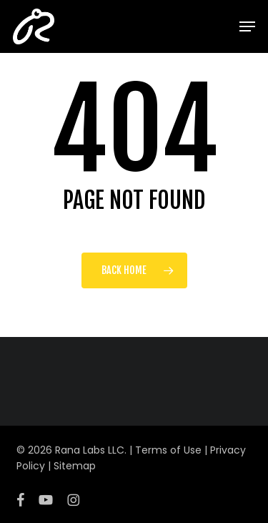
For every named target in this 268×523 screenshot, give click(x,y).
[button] (247, 26)
